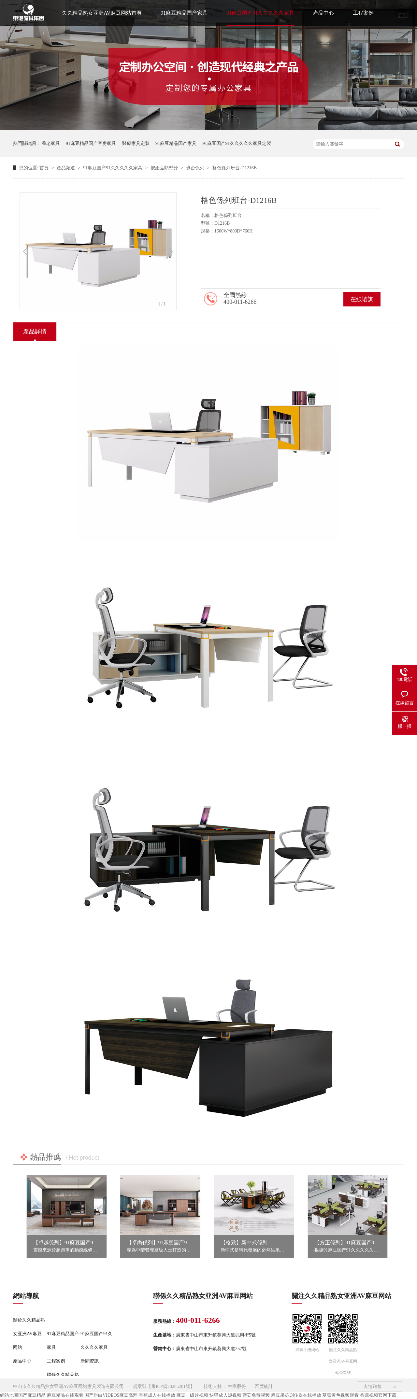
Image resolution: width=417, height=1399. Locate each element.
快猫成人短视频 (225, 1395)
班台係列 (196, 167)
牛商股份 (237, 1386)
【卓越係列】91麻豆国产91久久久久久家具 (82, 1242)
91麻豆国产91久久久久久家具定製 (237, 143)
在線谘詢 (362, 299)
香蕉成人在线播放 (157, 1395)
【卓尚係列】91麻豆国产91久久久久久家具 (176, 1242)
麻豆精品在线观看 (65, 1395)
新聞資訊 (89, 1361)
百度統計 (264, 1386)
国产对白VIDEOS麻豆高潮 (110, 1395)
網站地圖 (9, 1395)
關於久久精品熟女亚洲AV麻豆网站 (29, 1334)
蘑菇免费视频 (256, 1395)
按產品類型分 (165, 167)
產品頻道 (66, 167)
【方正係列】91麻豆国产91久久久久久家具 (363, 1242)
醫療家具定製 (136, 143)
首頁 (44, 167)
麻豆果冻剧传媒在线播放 (296, 1395)
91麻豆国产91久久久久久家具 (260, 13)
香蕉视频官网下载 (378, 1395)
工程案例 (363, 13)
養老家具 (51, 143)
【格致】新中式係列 (244, 1242)
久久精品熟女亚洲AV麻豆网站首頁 (102, 13)
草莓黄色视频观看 (340, 1395)
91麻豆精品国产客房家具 (91, 143)
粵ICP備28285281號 (170, 1386)
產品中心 (323, 13)
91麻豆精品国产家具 (184, 13)
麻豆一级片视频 (192, 1395)
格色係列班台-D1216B (234, 167)
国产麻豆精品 (32, 1395)
